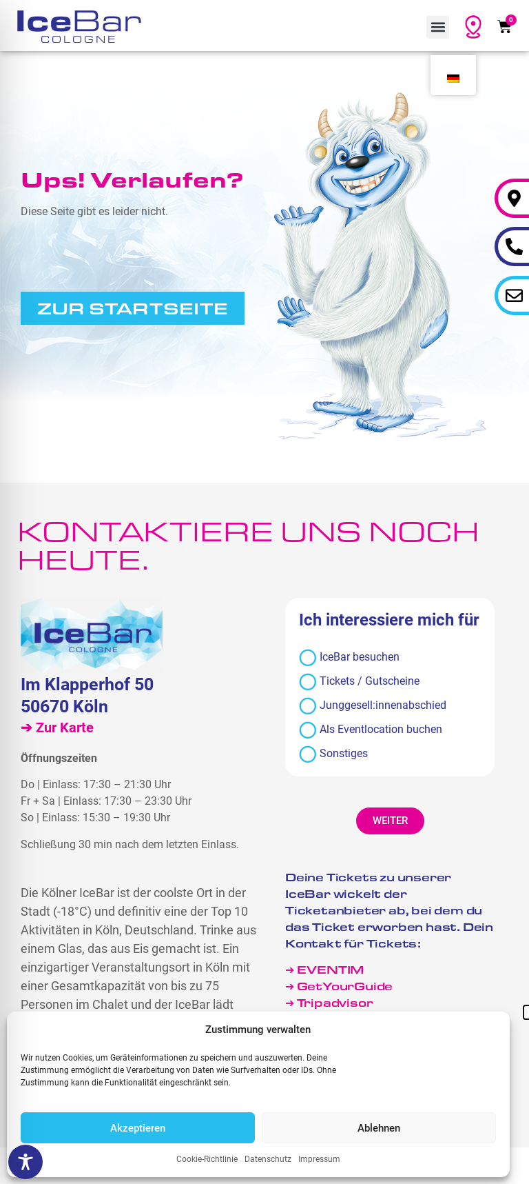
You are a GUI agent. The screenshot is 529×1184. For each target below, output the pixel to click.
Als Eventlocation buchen (370, 730)
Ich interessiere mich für (389, 621)
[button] (437, 27)
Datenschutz (268, 1159)
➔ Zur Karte (57, 727)
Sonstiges (333, 754)
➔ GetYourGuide (339, 986)
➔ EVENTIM (324, 969)
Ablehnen (378, 1128)
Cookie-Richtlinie (207, 1159)
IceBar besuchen (349, 657)
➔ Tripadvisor (330, 1002)
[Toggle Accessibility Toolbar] (25, 1162)
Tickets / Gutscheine (359, 681)
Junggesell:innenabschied (372, 705)
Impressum (319, 1159)
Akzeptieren (137, 1128)
